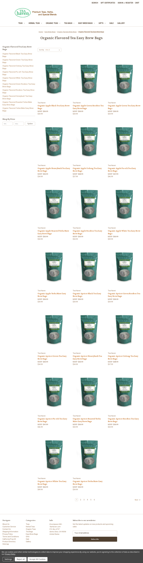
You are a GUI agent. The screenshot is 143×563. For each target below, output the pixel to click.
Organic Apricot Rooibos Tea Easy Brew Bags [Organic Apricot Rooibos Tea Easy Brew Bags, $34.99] (123, 420)
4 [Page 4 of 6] (87, 500)
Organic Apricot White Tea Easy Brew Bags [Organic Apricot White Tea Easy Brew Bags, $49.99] (52, 482)
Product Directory (9, 542)
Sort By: (41, 50)
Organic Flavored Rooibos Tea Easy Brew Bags (18, 91)
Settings (8, 559)
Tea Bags (69, 23)
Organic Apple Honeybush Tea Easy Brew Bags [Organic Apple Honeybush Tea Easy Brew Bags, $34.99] (54, 169)
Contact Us (6, 529)
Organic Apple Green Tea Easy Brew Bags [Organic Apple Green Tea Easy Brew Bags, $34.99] (124, 107)
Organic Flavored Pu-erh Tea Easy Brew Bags (17, 73)
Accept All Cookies (37, 559)
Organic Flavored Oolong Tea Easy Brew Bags (17, 67)
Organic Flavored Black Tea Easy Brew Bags (17, 55)
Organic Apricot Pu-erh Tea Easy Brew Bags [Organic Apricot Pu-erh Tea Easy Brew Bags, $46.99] (52, 420)
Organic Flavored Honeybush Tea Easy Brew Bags (17, 97)
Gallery (121, 23)
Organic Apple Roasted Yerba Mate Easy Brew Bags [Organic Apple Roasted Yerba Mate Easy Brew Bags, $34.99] (53, 232)
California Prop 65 (9, 539)
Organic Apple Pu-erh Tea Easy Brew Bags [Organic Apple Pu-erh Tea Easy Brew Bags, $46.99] (122, 169)
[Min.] (7, 124)
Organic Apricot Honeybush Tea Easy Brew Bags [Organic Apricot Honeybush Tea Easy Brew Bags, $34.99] (87, 357)
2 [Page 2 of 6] (80, 500)
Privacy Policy (7, 534)
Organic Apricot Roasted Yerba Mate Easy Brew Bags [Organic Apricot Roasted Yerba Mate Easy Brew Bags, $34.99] (87, 420)
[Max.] (19, 124)
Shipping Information (10, 532)
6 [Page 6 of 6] (94, 500)
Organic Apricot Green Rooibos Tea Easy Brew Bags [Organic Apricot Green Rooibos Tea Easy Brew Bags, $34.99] (124, 294)
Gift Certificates (108, 3)
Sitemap (5, 544)
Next (137, 500)
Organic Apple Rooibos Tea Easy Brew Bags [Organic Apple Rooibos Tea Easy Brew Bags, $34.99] (87, 232)
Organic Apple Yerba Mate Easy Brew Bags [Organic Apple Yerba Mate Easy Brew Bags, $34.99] (52, 294)
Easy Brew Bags (86, 23)
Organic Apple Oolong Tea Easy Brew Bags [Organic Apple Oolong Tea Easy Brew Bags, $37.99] (87, 169)
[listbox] (53, 50)
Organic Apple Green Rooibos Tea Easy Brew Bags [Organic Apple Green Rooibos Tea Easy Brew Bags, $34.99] (88, 107)
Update (30, 124)
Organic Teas (53, 23)
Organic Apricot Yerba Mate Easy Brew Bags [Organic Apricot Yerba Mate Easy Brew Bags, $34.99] (88, 482)
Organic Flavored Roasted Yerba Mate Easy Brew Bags (17, 103)
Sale (111, 23)
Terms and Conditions (10, 537)
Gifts (102, 23)
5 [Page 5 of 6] (90, 500)
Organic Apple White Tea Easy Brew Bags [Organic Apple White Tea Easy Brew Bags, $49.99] (124, 232)
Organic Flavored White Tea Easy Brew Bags (17, 79)
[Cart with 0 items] (137, 3)
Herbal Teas (35, 23)
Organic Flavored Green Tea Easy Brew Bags (17, 61)
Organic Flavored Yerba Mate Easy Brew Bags (17, 109)
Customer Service (9, 527)
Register (129, 3)
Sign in (120, 3)
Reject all (21, 559)
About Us (5, 524)
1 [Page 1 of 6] (76, 500)
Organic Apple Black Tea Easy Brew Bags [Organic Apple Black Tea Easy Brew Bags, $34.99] (54, 107)
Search (95, 3)
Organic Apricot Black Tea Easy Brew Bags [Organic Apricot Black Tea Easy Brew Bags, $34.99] (87, 294)
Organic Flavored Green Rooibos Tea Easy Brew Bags (18, 85)
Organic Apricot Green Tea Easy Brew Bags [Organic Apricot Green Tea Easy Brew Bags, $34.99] (52, 357)
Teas (21, 23)
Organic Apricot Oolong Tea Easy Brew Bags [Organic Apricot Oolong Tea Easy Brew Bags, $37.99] (123, 357)
